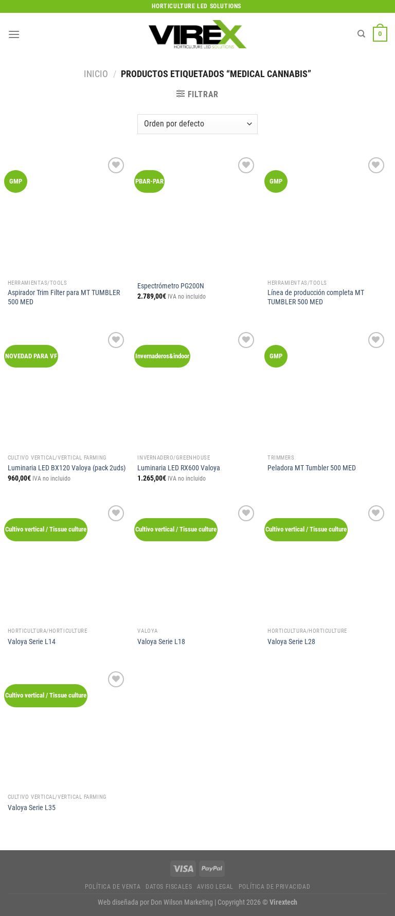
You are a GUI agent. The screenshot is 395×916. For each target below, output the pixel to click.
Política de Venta (112, 886)
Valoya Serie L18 (161, 641)
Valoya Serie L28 (291, 641)
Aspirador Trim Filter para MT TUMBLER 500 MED (64, 297)
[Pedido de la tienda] (197, 124)
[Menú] (14, 34)
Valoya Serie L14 (32, 641)
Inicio (96, 73)
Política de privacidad (274, 886)
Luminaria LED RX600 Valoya (178, 468)
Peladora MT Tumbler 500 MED (311, 468)
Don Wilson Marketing (182, 902)
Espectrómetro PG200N (170, 286)
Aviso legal (215, 886)
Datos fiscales (169, 886)
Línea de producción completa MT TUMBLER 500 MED (315, 297)
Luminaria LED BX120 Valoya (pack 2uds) (66, 468)
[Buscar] (361, 34)
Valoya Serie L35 (32, 807)
